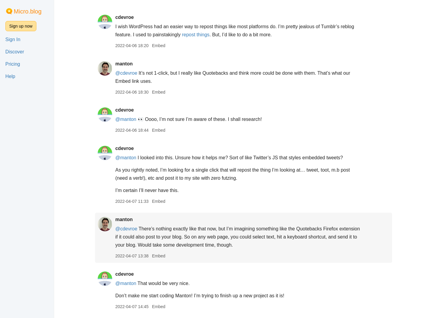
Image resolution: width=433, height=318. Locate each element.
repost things (196, 34)
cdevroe (124, 17)
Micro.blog (27, 11)
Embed (158, 45)
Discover (14, 51)
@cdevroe (126, 73)
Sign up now (20, 26)
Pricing (12, 64)
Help (10, 76)
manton (124, 63)
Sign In (12, 39)
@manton (125, 119)
